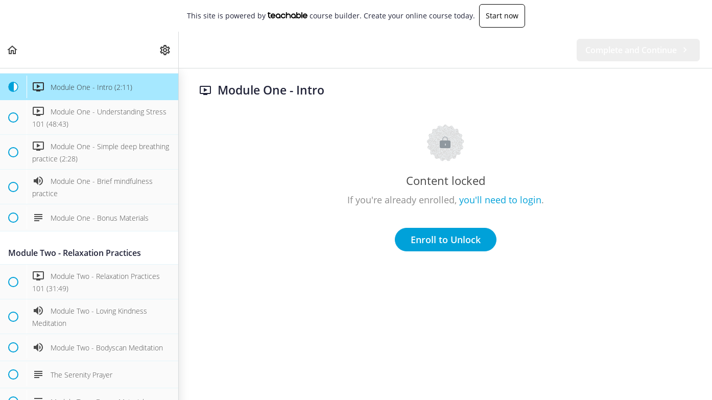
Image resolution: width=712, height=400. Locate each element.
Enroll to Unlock (446, 239)
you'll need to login (500, 200)
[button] (13, 50)
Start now (502, 15)
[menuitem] (165, 50)
